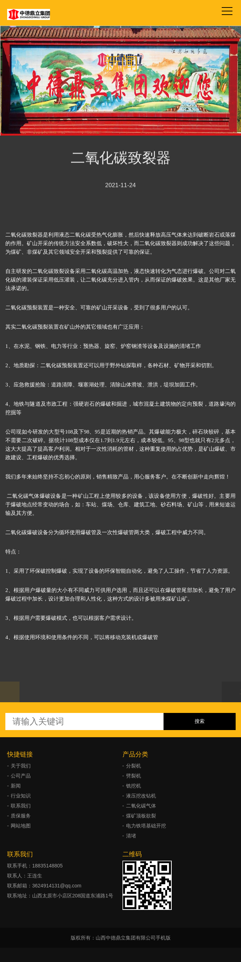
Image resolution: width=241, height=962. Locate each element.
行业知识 (21, 796)
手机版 (163, 938)
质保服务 (21, 816)
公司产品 (21, 776)
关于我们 (21, 766)
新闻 (121, 88)
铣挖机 (133, 786)
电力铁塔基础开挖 (146, 826)
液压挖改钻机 (141, 796)
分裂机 (133, 766)
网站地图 (21, 826)
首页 (100, 88)
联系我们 (21, 806)
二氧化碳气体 (141, 806)
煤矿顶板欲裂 (141, 816)
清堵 (131, 836)
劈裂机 (133, 776)
